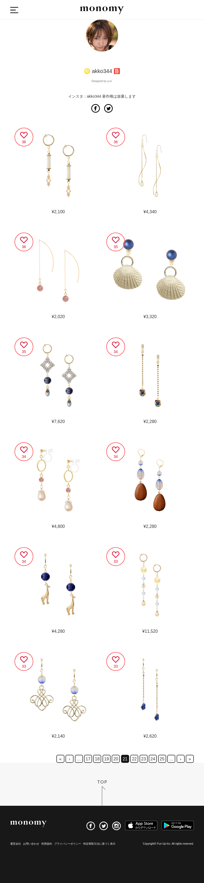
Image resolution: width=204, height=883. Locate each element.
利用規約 (46, 843)
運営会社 (15, 843)
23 (143, 759)
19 (106, 759)
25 (162, 759)
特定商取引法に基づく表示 (99, 843)
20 (115, 759)
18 (97, 759)
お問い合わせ (31, 843)
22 (134, 759)
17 (88, 759)
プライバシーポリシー (67, 843)
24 (152, 759)
